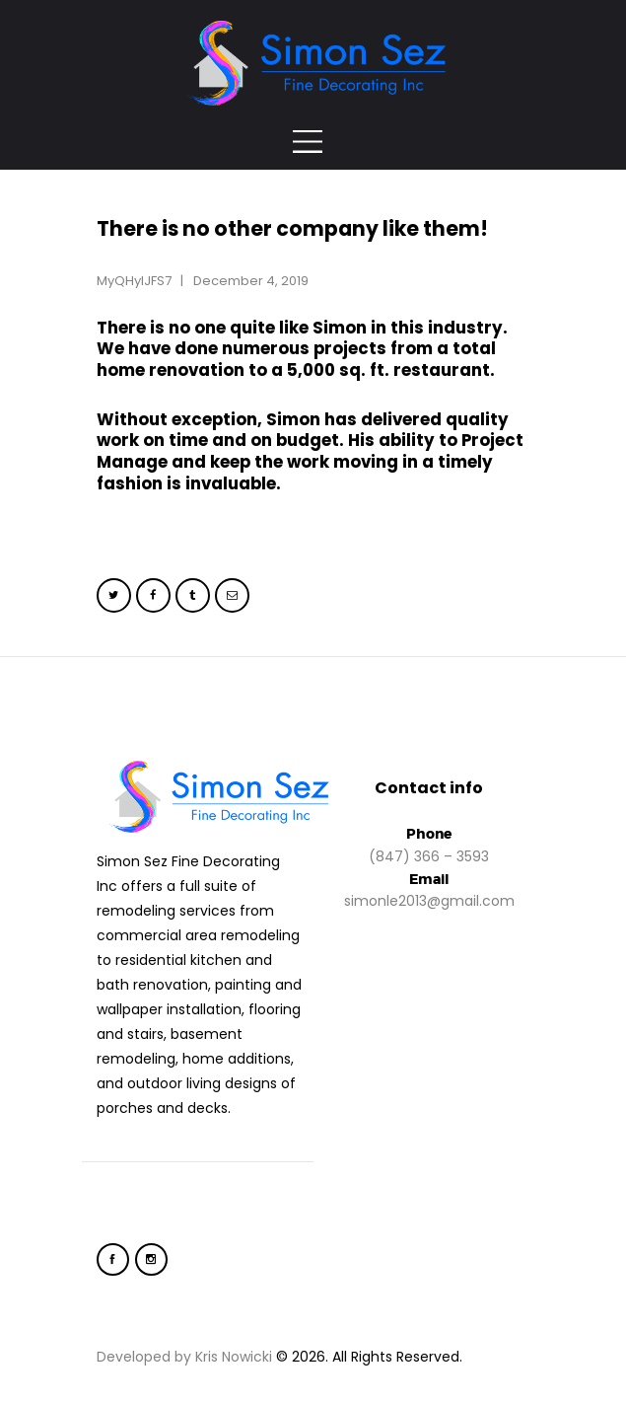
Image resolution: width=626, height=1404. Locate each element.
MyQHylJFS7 (135, 280)
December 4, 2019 (251, 280)
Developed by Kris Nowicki (184, 1357)
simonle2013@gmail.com (429, 901)
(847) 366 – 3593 (429, 856)
